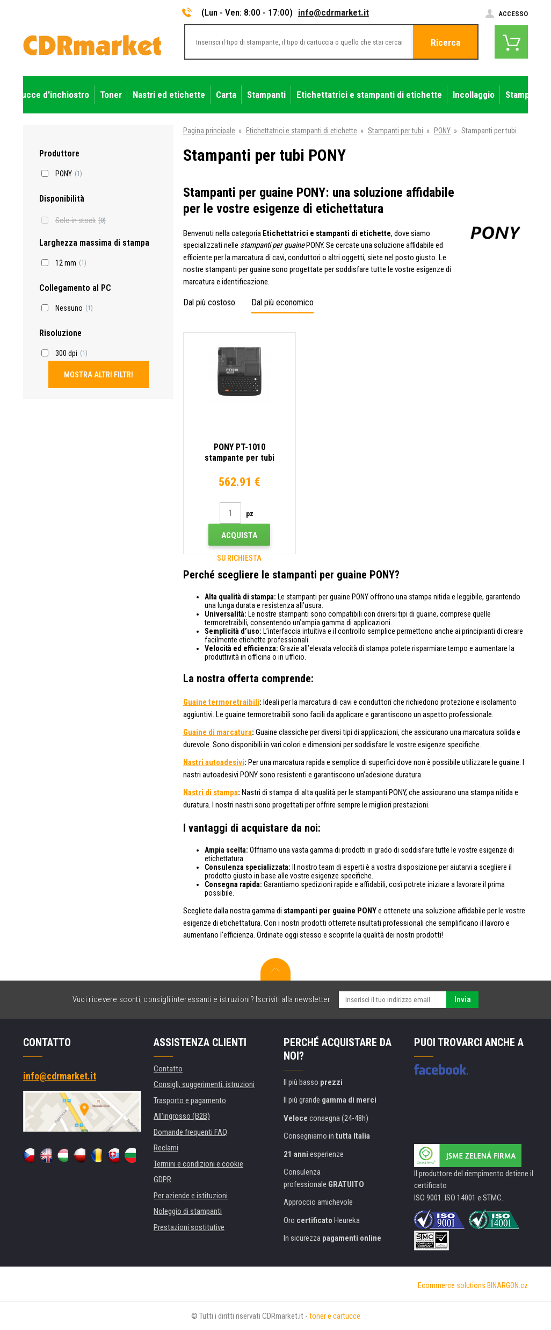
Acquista (239, 535)
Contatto (168, 1069)
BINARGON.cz (507, 1285)
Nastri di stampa (210, 792)
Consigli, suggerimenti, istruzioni (204, 1084)
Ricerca (445, 42)
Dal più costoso (209, 302)
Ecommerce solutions (451, 1285)
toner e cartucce (334, 1316)
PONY (442, 130)
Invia (462, 999)
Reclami (166, 1148)
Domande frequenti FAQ (190, 1132)
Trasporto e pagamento (190, 1100)
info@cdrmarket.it (333, 12)
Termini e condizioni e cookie (198, 1164)
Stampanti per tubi (395, 130)
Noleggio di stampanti (188, 1211)
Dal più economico (282, 302)
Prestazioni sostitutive (189, 1227)
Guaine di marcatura (217, 732)
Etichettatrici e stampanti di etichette (301, 130)
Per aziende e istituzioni (191, 1195)
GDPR (162, 1179)
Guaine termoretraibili (221, 702)
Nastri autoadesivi (213, 762)
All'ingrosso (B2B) (182, 1116)
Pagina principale (209, 130)
